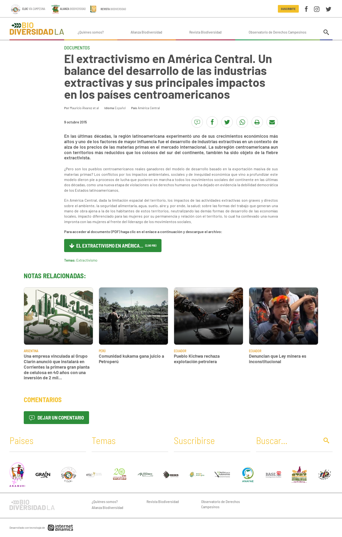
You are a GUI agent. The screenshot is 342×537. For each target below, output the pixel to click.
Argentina (31, 351)
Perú (102, 351)
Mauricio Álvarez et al (84, 108)
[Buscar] (286, 440)
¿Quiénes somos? (91, 32)
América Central (149, 108)
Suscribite (288, 9)
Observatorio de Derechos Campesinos (277, 32)
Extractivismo (86, 260)
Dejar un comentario (56, 417)
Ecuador (180, 351)
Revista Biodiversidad (205, 32)
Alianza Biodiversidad (146, 32)
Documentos (77, 47)
